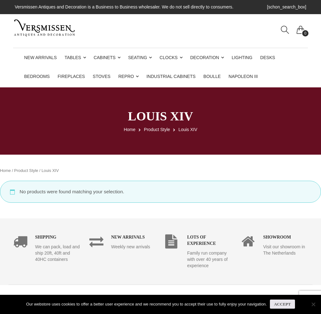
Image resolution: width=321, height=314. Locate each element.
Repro (126, 76)
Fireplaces (71, 76)
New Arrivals (40, 57)
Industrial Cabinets (171, 76)
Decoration (204, 57)
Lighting (242, 57)
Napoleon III (243, 76)
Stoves (102, 76)
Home (129, 129)
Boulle (212, 76)
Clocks (169, 57)
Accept (282, 304)
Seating (137, 57)
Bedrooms (37, 76)
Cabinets (105, 57)
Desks (267, 57)
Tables (73, 57)
